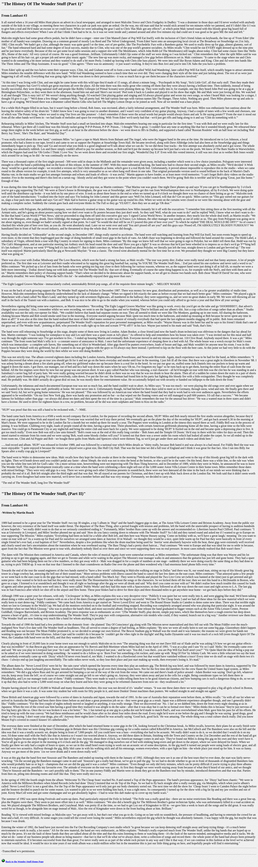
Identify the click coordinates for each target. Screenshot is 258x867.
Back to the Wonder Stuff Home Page (25, 861)
